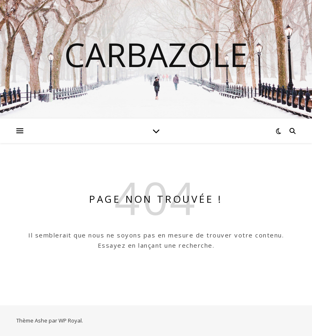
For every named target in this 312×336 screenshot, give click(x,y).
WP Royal (70, 320)
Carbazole (156, 54)
